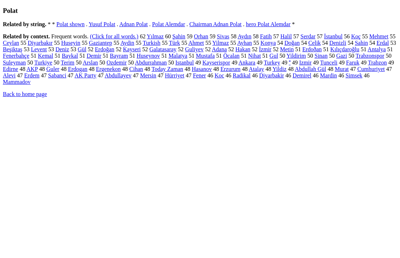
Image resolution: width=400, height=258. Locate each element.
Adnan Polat (133, 24)
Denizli (337, 43)
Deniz (62, 49)
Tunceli (328, 62)
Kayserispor (216, 62)
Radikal (242, 75)
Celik (314, 43)
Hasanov (202, 69)
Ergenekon (108, 69)
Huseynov (148, 56)
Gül (82, 49)
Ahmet (196, 43)
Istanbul (184, 62)
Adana (219, 49)
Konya (268, 43)
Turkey (272, 62)
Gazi (341, 56)
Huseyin (70, 43)
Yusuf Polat (102, 24)
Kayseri (132, 49)
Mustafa (205, 56)
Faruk (352, 62)
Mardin (328, 75)
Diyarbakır (40, 43)
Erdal (382, 43)
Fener (199, 75)
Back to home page (25, 94)
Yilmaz (220, 43)
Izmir (305, 62)
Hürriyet (174, 75)
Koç (356, 36)
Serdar (307, 36)
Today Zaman (167, 69)
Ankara (246, 62)
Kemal (45, 56)
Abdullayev (118, 75)
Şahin (178, 36)
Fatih (266, 36)
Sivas (223, 36)
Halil (286, 36)
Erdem (32, 75)
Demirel (301, 75)
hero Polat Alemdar (268, 24)
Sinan (321, 56)
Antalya (377, 49)
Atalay (256, 69)
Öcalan (231, 56)
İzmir (265, 49)
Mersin (148, 75)
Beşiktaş (12, 49)
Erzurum (230, 69)
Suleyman (14, 62)
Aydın (245, 36)
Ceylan (11, 43)
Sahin (361, 43)
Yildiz (279, 69)
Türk (174, 43)
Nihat (254, 56)
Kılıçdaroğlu (344, 49)
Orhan (201, 36)
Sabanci (57, 75)
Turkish (151, 43)
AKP (32, 69)
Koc (219, 75)
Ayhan (244, 43)
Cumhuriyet (371, 69)
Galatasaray (163, 49)
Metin (287, 49)
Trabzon (377, 62)
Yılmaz (155, 36)
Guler (52, 69)
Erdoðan (312, 49)
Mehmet (378, 36)
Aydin (127, 43)
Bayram (119, 56)
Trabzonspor (370, 56)
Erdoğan (104, 49)
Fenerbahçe (16, 56)
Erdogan (77, 69)
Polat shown (70, 24)
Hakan (243, 49)
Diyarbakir (271, 75)
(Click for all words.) (114, 36)
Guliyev (194, 49)
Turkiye (43, 62)
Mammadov (16, 82)
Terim (68, 62)
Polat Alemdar (168, 24)
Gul (274, 56)
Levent (39, 49)
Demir (94, 56)
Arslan (90, 62)
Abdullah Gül (310, 69)
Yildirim (296, 56)
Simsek (354, 75)
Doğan (292, 43)
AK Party (85, 75)
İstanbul (333, 36)
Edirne (10, 69)
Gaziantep (100, 43)
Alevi (9, 75)
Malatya (177, 56)
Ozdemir (116, 62)
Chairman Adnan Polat (215, 24)
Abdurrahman (151, 62)
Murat (342, 69)
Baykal (70, 56)
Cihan (136, 69)
